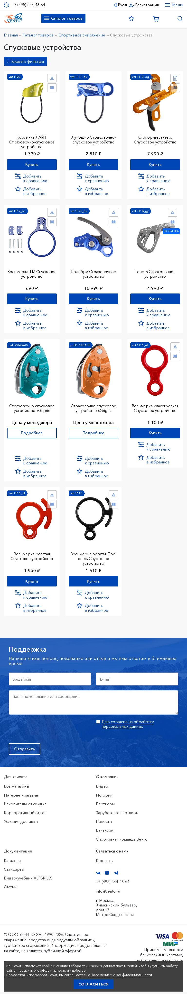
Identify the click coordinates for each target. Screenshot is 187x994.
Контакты (104, 862)
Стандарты (14, 871)
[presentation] (46, 731)
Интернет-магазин (21, 797)
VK (98, 875)
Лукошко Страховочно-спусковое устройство (93, 138)
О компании (107, 778)
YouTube (107, 875)
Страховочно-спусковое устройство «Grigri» (32, 408)
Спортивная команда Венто (122, 841)
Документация (18, 853)
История (104, 797)
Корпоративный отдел (25, 814)
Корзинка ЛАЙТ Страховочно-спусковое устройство (32, 141)
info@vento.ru (108, 893)
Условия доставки (21, 823)
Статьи (10, 889)
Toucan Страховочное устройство (155, 273)
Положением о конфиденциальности (121, 975)
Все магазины (16, 788)
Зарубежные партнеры (117, 814)
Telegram (116, 875)
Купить (31, 163)
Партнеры (105, 806)
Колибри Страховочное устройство (93, 273)
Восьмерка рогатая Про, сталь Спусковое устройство (93, 559)
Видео (102, 788)
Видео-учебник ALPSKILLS (28, 880)
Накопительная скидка (25, 806)
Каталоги (12, 862)
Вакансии (104, 832)
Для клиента (16, 778)
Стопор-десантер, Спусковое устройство (155, 138)
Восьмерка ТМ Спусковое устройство (31, 273)
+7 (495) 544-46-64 (28, 4)
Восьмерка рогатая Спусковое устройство (31, 556)
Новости (104, 823)
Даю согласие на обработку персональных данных (128, 726)
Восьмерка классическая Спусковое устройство (155, 408)
